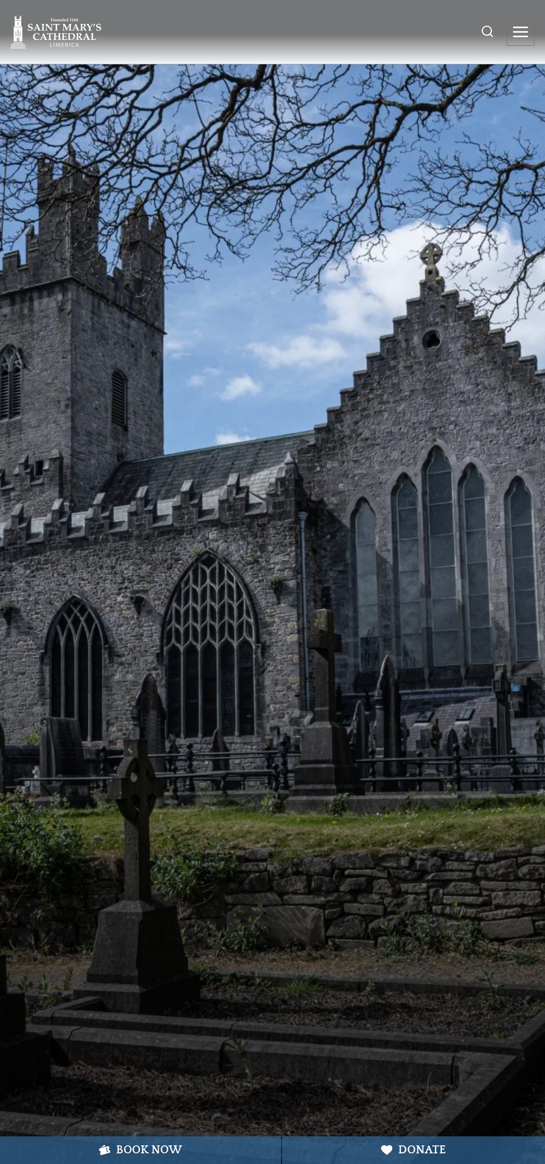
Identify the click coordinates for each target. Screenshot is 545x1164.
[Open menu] (520, 32)
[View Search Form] (487, 32)
